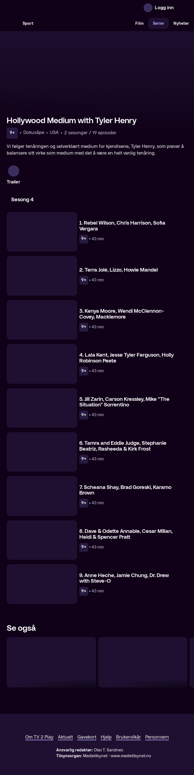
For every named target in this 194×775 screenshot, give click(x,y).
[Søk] (12, 23)
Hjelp (106, 728)
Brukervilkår (128, 728)
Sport (28, 23)
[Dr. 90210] (143, 653)
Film (139, 23)
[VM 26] (84, 23)
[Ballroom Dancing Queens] (51, 653)
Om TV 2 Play (39, 728)
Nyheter (181, 23)
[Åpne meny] (181, 7)
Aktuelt (65, 728)
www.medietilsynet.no (131, 747)
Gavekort (86, 728)
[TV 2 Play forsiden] (48, 7)
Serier (158, 23)
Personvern (157, 728)
